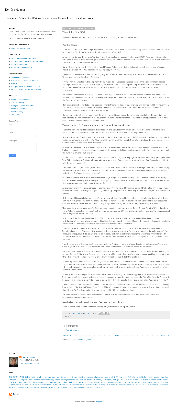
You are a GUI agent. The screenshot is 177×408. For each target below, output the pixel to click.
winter (150, 377)
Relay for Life (157, 382)
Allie (81, 380)
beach (36, 380)
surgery (57, 380)
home (49, 385)
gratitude (127, 382)
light (38, 387)
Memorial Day (75, 382)
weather (82, 377)
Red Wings (20, 380)
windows (135, 385)
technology (49, 380)
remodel (50, 387)
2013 (41, 385)
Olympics (76, 387)
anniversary (164, 385)
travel (37, 385)
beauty (19, 382)
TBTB (141, 380)
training (64, 380)
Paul (129, 377)
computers (27, 382)
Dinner (74, 377)
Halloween (66, 382)
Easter (165, 380)
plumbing (102, 385)
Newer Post (67, 335)
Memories (71, 380)
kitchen (144, 377)
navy (53, 385)
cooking (35, 382)
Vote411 (14, 84)
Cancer (68, 385)
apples (81, 387)
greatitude (100, 387)
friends (63, 377)
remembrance (111, 385)
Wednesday (91, 380)
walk (144, 382)
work (111, 377)
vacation (156, 377)
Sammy (84, 382)
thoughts (58, 385)
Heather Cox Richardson (20, 100)
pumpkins (44, 387)
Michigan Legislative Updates (22, 106)
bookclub (12, 387)
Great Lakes (124, 380)
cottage (116, 380)
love (69, 377)
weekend (24, 376)
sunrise (42, 380)
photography (45, 377)
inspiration (33, 387)
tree (140, 382)
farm (45, 385)
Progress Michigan (18, 109)
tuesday (136, 380)
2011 (116, 377)
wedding (53, 382)
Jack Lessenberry (17, 103)
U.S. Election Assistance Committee (25, 80)
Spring (90, 382)
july (23, 385)
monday (41, 382)
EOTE (34, 376)
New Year (12, 382)
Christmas (98, 377)
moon (47, 382)
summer (55, 377)
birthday (99, 380)
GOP (70, 317)
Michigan (12, 380)
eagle (102, 382)
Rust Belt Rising (17, 112)
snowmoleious (59, 387)
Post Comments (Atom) (82, 340)
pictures (110, 382)
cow (17, 387)
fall (131, 380)
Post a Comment (72, 330)
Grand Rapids (118, 382)
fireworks (89, 385)
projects (32, 385)
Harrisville (155, 385)
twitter (70, 387)
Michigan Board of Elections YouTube (25, 87)
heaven (18, 385)
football (95, 385)
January (149, 382)
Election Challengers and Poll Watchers (26, 90)
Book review (147, 385)
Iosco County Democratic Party (23, 58)
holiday (159, 380)
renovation (120, 385)
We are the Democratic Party (22, 67)
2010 (140, 385)
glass (21, 387)
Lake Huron (136, 377)
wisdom (96, 382)
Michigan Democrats (19, 64)
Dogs (59, 382)
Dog (166, 377)
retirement (127, 385)
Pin (85, 380)
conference (75, 385)
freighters (93, 387)
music (133, 382)
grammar (26, 387)
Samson (13, 376)
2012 (77, 380)
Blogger (99, 402)
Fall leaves (29, 380)
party (137, 382)
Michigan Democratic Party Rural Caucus (27, 61)
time (63, 385)
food (106, 377)
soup (66, 387)
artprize (147, 380)
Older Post (165, 335)
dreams (82, 385)
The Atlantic (15, 115)
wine (162, 377)
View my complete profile (29, 363)
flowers (154, 380)
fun (120, 377)
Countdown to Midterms (20, 77)
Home (117, 335)
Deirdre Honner (15, 9)
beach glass (86, 387)
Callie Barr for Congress (20, 48)
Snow (125, 377)
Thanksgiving (108, 380)
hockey (89, 377)
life (105, 382)
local (26, 385)
